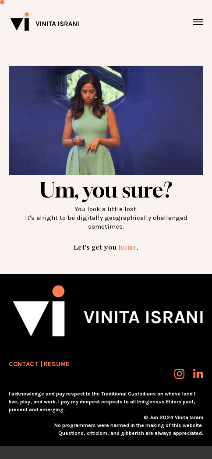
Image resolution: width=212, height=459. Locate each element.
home (127, 246)
